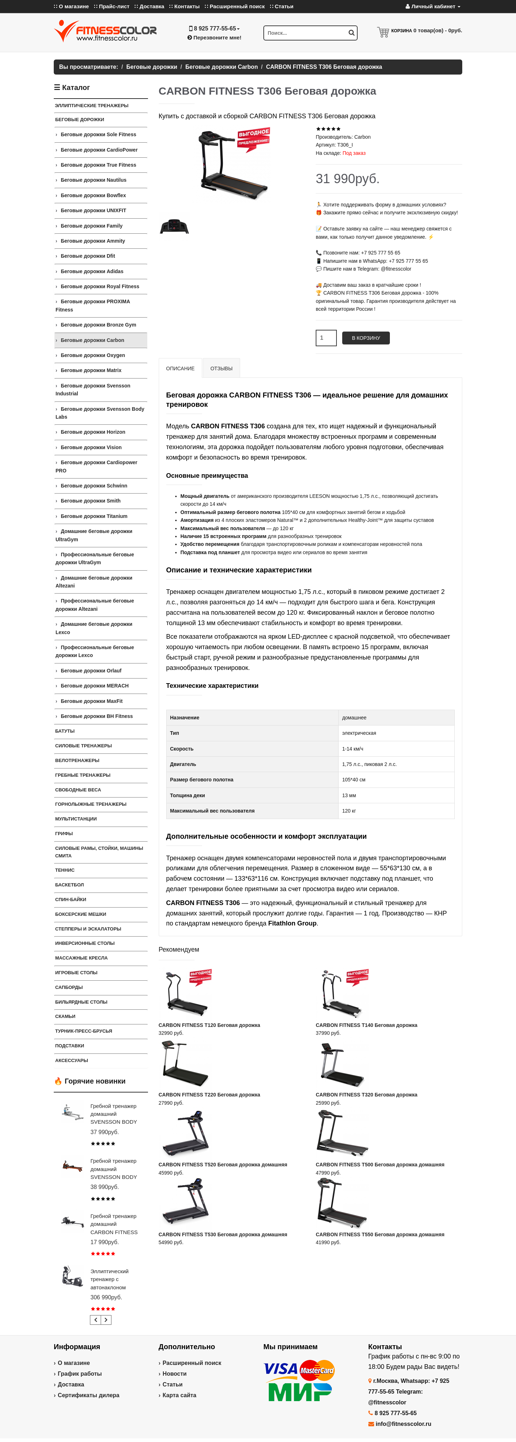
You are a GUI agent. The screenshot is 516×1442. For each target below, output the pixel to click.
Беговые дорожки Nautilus (93, 180)
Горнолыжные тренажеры (90, 804)
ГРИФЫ (64, 833)
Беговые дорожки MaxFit (92, 701)
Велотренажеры (77, 760)
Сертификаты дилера (88, 1395)
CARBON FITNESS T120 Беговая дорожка (210, 1025)
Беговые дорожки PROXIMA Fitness (93, 305)
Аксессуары (71, 1060)
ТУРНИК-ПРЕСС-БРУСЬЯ (83, 1031)
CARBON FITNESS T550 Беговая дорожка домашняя (380, 1234)
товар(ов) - (438, 30)
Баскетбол (69, 884)
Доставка (71, 1384)
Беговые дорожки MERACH (95, 686)
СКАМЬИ (65, 1016)
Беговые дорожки (79, 119)
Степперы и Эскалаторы (88, 929)
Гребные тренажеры (82, 775)
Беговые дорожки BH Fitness (97, 716)
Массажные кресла (81, 958)
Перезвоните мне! (214, 37)
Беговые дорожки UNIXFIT (93, 210)
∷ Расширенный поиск (235, 6)
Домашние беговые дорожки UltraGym (94, 535)
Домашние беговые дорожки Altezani (94, 582)
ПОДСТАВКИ (69, 1045)
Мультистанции (76, 819)
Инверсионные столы (85, 943)
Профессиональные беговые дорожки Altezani (95, 604)
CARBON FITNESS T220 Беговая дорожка (210, 1095)
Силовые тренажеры (83, 745)
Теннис (65, 870)
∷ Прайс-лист (111, 6)
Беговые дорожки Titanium (94, 516)
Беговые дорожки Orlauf (91, 671)
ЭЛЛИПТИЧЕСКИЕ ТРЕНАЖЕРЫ (92, 105)
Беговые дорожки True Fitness (99, 165)
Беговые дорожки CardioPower (99, 150)
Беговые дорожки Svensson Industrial (93, 389)
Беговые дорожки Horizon (93, 432)
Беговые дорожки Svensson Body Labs (100, 413)
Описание (180, 368)
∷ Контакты (184, 6)
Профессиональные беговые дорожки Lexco (95, 651)
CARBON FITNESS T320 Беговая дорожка (366, 1095)
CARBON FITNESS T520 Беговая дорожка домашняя (223, 1164)
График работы (80, 1374)
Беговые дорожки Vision (91, 447)
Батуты (65, 731)
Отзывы (221, 368)
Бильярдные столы (81, 1002)
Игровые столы (76, 972)
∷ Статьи (281, 6)
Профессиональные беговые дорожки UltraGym (95, 558)
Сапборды (69, 987)
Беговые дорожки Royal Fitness (100, 286)
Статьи (173, 1384)
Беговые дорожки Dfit (88, 256)
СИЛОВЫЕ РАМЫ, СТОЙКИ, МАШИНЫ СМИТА (99, 852)
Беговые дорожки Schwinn (94, 486)
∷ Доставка (149, 6)
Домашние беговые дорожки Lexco (94, 628)
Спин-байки (70, 899)
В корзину (366, 338)
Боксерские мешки (80, 914)
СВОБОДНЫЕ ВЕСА (78, 790)
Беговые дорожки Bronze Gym (99, 325)
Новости (175, 1374)
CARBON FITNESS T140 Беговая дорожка (366, 1025)
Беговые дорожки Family (92, 226)
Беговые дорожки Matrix (91, 370)
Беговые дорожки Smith (91, 501)
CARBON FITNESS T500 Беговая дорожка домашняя (380, 1164)
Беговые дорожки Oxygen (93, 355)
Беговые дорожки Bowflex (93, 195)
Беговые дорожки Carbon (92, 340)
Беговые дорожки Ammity (93, 241)
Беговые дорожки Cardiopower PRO (96, 466)
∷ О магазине (71, 6)
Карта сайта (179, 1395)
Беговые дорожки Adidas (92, 271)
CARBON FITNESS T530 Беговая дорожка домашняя (223, 1234)
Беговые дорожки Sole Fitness (99, 134)
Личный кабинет (433, 6)
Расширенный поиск (192, 1363)
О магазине (74, 1363)
